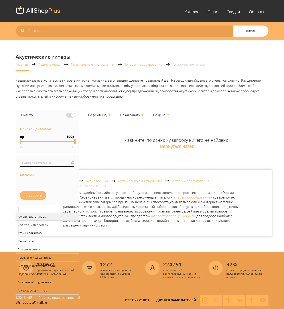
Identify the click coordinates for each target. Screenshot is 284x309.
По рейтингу (97, 115)
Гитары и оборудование (143, 64)
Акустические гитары (32, 216)
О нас (212, 11)
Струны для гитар (30, 232)
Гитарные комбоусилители (36, 265)
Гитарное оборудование (34, 282)
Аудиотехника (49, 64)
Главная (22, 64)
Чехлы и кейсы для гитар (35, 257)
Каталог (191, 11)
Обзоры (256, 11)
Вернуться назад (177, 146)
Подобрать (33, 195)
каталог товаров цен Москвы (173, 216)
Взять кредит (137, 300)
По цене (159, 115)
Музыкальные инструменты (92, 64)
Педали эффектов (30, 274)
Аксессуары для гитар (32, 290)
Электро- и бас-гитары (33, 224)
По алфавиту (130, 115)
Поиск (251, 31)
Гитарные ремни (29, 249)
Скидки (233, 11)
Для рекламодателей (176, 300)
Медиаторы (26, 241)
